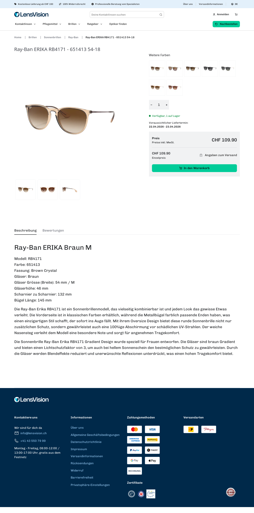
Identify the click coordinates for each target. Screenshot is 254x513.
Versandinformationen (211, 4)
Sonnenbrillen (53, 37)
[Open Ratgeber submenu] (102, 24)
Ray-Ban (73, 37)
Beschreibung (25, 230)
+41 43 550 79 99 (30, 440)
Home (18, 37)
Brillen (33, 37)
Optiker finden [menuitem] (118, 24)
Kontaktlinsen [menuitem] (23, 24)
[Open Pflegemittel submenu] (61, 24)
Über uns (188, 4)
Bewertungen (53, 230)
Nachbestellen (226, 24)
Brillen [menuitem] (72, 24)
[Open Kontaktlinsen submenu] (36, 24)
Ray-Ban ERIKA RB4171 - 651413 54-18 (110, 37)
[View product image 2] (47, 189)
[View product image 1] (25, 189)
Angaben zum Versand (218, 155)
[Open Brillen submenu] (80, 24)
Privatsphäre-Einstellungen (90, 485)
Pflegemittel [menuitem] (50, 24)
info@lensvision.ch (30, 433)
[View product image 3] (70, 189)
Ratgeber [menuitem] (93, 24)
